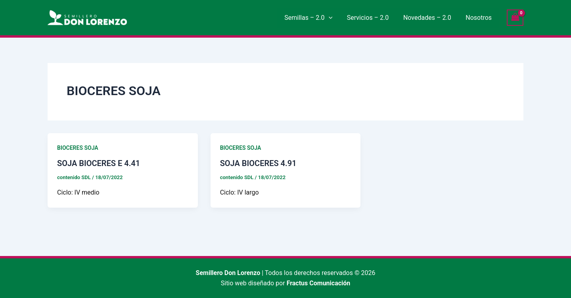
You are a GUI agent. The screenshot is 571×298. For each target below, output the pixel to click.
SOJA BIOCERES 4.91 (258, 163)
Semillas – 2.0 (315, 18)
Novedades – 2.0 (430, 17)
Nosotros (480, 17)
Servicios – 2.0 (372, 17)
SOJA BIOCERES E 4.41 (98, 163)
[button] (335, 18)
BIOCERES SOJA (77, 148)
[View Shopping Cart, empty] (515, 18)
